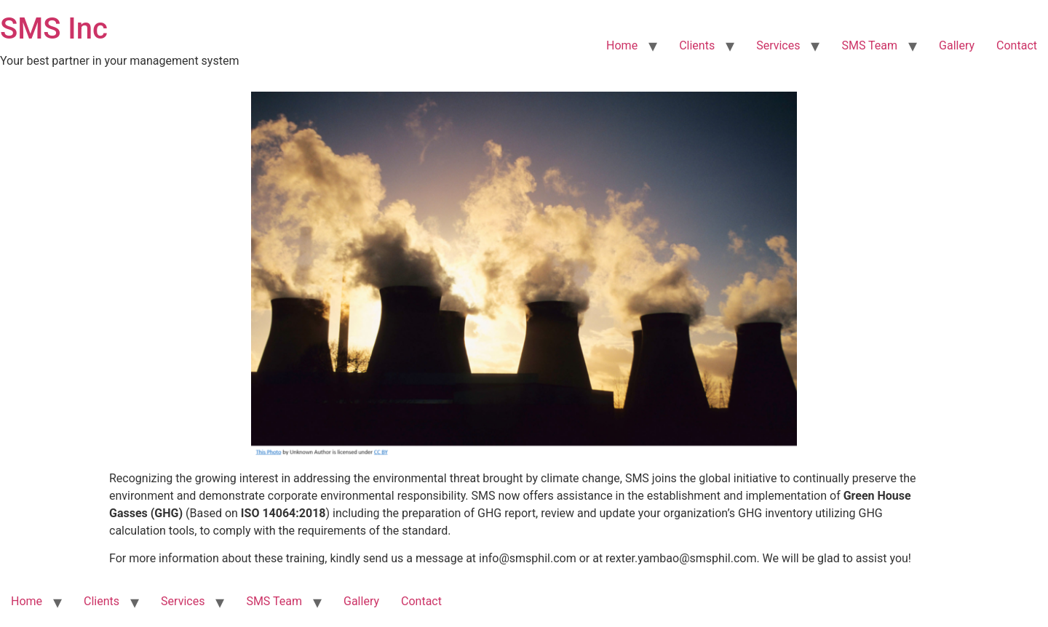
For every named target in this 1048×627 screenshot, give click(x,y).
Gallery (956, 45)
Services (778, 45)
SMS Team (869, 45)
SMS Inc (54, 29)
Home (622, 45)
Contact (1016, 45)
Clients (697, 45)
